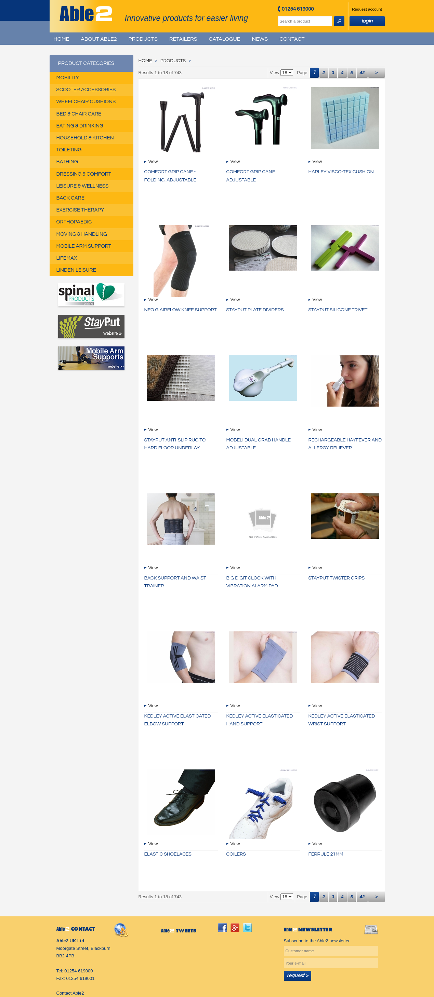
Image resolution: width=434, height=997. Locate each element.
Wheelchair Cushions (86, 101)
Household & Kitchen (85, 137)
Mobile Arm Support (83, 246)
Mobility (67, 77)
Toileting (69, 149)
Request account (367, 9)
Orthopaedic (74, 221)
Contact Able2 (70, 993)
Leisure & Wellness (82, 186)
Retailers (183, 39)
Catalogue (224, 39)
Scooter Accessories (86, 89)
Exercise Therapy (80, 210)
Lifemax (66, 258)
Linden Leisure (76, 270)
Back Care (70, 198)
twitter (247, 927)
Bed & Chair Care (79, 114)
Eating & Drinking (79, 125)
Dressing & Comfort (83, 174)
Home (61, 39)
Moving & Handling (81, 234)
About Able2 (99, 39)
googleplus (235, 927)
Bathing (67, 161)
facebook (222, 927)
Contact (291, 39)
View (153, 161)
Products (143, 39)
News (260, 39)
